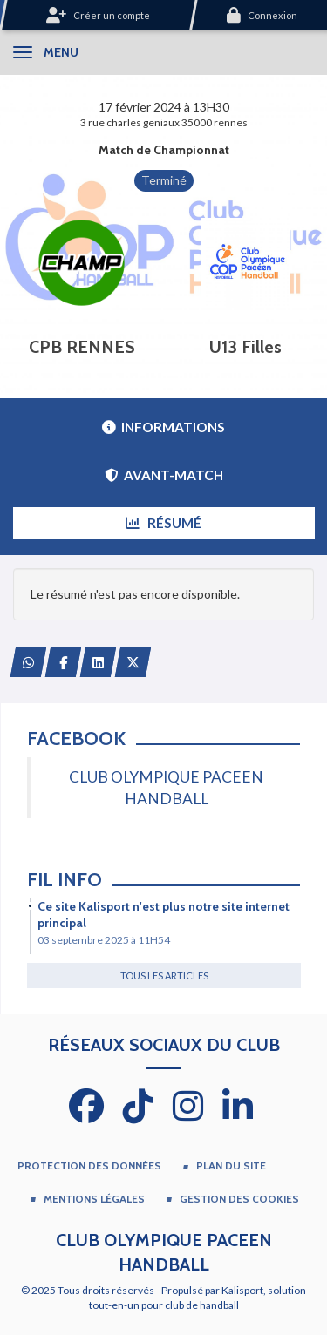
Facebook (76, 738)
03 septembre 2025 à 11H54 (103, 939)
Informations (163, 427)
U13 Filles (245, 346)
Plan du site (231, 1165)
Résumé (163, 523)
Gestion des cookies (239, 1198)
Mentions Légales (94, 1198)
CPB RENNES (82, 346)
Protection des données (89, 1165)
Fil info (64, 879)
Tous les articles (164, 975)
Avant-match (164, 475)
